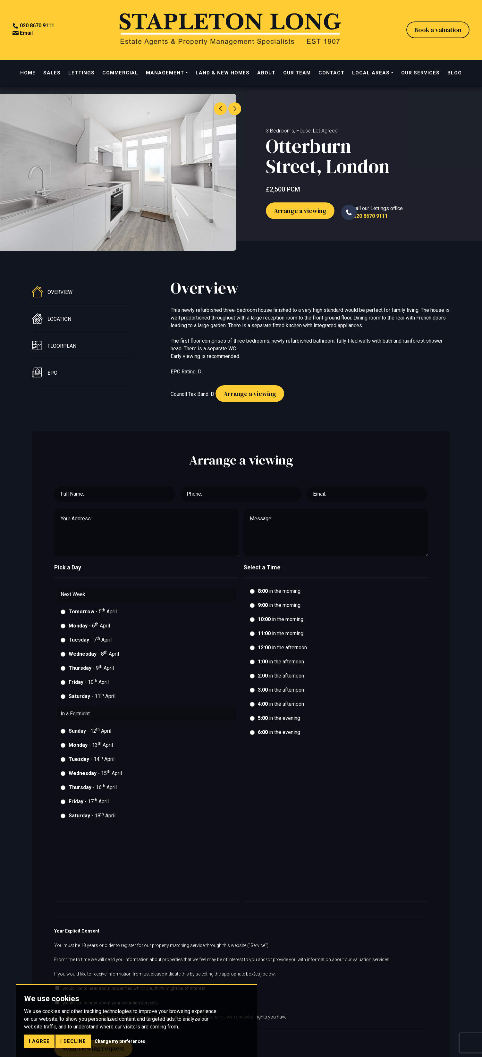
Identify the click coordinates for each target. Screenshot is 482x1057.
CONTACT (331, 74)
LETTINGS (81, 74)
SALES (52, 74)
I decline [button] (73, 1041)
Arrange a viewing (300, 213)
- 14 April (91, 762)
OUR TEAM (297, 74)
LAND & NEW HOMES (222, 74)
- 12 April (90, 733)
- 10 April (89, 685)
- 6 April (89, 628)
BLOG (454, 74)
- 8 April (94, 656)
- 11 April (92, 699)
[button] (234, 108)
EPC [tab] (44, 376)
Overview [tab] (52, 294)
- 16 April (93, 790)
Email (23, 33)
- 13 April (91, 748)
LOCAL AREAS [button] (371, 74)
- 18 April (92, 818)
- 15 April (95, 776)
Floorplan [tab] (54, 349)
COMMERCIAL (120, 74)
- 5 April (93, 614)
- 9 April (91, 671)
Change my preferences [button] (120, 1041)
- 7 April (90, 642)
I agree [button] (39, 1041)
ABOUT (266, 74)
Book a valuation (437, 30)
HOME (28, 74)
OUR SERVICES (420, 74)
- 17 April (89, 804)
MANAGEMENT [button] (165, 74)
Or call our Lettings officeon (372, 213)
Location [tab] (51, 321)
